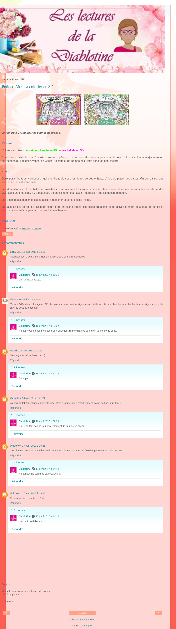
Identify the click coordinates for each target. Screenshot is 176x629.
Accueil (82, 613)
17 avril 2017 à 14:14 (47, 469)
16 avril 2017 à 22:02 (47, 326)
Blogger (88, 625)
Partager (7, 234)
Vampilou (15, 398)
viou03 (14, 299)
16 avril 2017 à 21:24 (33, 398)
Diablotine (25, 274)
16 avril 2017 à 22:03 (47, 421)
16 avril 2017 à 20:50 (30, 299)
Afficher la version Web (82, 619)
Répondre (15, 261)
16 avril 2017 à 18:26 (33, 251)
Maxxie (14, 350)
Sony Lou (15, 251)
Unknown (15, 445)
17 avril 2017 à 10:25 (33, 445)
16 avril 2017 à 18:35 (47, 274)
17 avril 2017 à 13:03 (33, 493)
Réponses (19, 268)
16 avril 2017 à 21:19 (30, 350)
